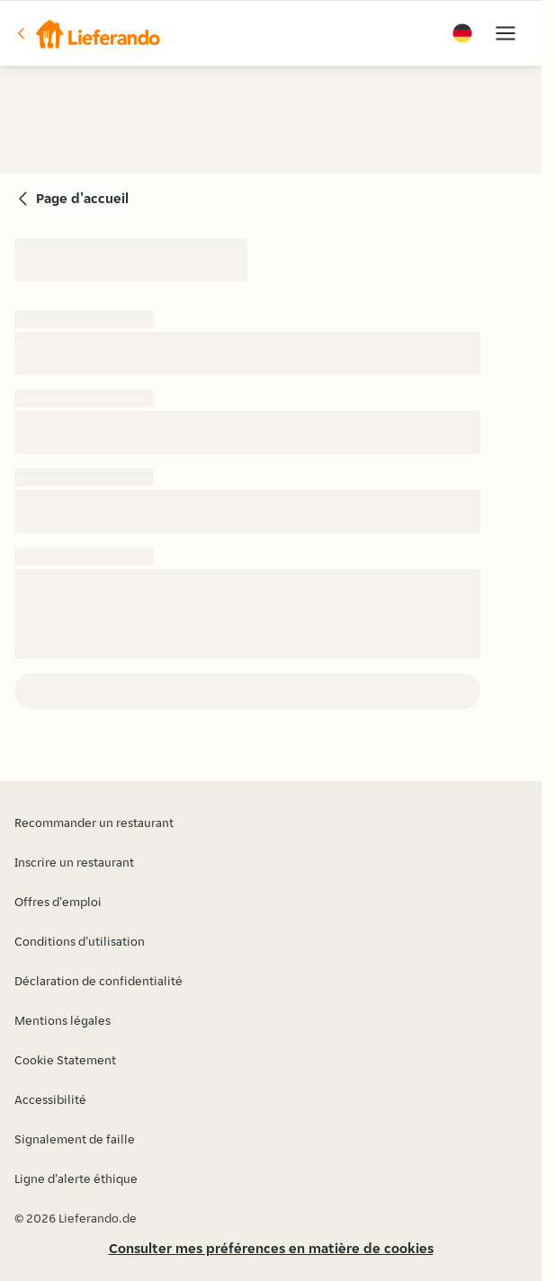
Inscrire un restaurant (74, 862)
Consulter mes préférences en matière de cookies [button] (271, 1248)
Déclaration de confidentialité (98, 981)
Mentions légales (62, 1020)
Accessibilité (50, 1099)
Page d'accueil (82, 198)
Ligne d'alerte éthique (76, 1178)
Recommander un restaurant (94, 822)
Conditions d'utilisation (79, 941)
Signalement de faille (74, 1139)
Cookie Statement (65, 1060)
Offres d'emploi (58, 902)
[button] (87, 33)
